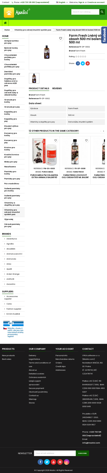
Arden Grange (13, 274)
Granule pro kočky (10, 100)
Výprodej (8, 219)
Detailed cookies (36, 373)
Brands (6, 233)
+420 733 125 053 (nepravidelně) (34, 2)
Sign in (81, 2)
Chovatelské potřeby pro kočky (10, 57)
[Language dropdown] (62, 2)
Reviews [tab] (57, 88)
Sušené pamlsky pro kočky (12, 189)
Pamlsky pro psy (12, 178)
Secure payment (36, 388)
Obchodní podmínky (38, 392)
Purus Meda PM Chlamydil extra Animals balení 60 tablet (44, 177)
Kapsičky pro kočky (10, 112)
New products (8, 355)
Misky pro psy (10, 161)
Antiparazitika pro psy (11, 41)
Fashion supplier (13, 309)
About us (33, 370)
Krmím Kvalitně (13, 314)
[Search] (88, 12)
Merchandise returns (65, 359)
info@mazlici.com (91, 443)
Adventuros (11, 238)
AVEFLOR (10, 279)
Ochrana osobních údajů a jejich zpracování (37, 381)
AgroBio (10, 243)
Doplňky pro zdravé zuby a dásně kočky (11, 92)
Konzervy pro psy (10, 141)
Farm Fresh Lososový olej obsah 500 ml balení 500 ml (75, 177)
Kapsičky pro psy (10, 120)
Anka (8, 264)
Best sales (6, 359)
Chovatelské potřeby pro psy (11, 65)
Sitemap (33, 399)
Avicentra (10, 284)
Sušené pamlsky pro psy (12, 196)
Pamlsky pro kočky (10, 172)
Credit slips (61, 366)
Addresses (60, 370)
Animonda (11, 259)
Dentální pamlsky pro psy (12, 72)
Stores (32, 402)
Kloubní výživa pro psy (11, 127)
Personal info (61, 355)
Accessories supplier (11, 297)
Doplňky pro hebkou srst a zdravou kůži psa (10, 82)
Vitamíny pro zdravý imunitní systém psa (12, 212)
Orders (59, 362)
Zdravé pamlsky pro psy (12, 225)
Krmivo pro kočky (9, 148)
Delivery (32, 355)
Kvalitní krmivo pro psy (11, 155)
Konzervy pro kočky (10, 134)
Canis (9, 304)
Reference (74, 47)
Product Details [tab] (39, 88)
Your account (65, 349)
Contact (5, 2)
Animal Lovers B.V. (14, 254)
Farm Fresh (40, 95)
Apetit (9, 269)
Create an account (96, 2)
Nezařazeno (10, 166)
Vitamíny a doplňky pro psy (12, 203)
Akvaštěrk (10, 248)
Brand (72, 51)
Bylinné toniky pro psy (11, 49)
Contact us (34, 395)
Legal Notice (34, 359)
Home (5, 36)
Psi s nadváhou (11, 183)
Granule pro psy (12, 107)
